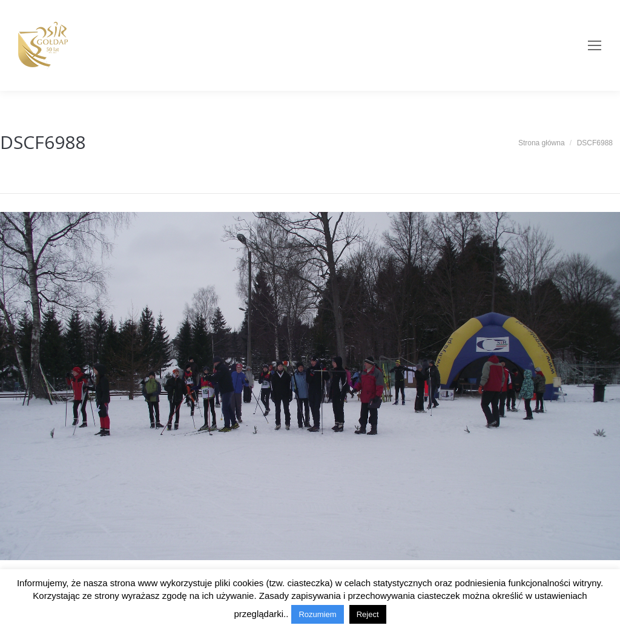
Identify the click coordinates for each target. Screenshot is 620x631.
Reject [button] (368, 614)
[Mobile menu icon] (594, 45)
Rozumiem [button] (317, 614)
